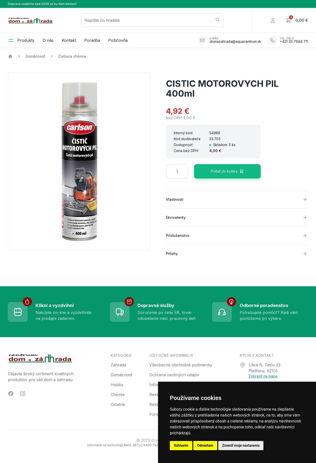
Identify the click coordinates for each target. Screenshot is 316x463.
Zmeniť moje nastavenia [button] (240, 445)
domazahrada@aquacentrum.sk (235, 42)
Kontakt (69, 40)
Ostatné (118, 404)
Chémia (117, 394)
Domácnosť (35, 56)
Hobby (117, 384)
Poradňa (92, 40)
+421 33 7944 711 (294, 42)
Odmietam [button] (205, 445)
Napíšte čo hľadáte (152, 20)
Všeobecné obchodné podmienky (180, 364)
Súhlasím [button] (181, 445)
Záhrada (118, 364)
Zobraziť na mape (263, 376)
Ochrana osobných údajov (174, 374)
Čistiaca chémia (72, 56)
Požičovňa (118, 40)
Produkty (26, 40)
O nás (48, 40)
